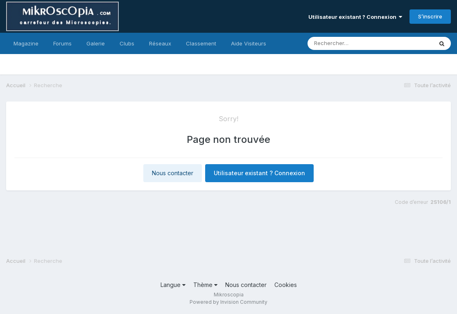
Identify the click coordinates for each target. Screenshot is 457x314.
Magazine (26, 43)
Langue (173, 284)
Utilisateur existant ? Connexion (355, 17)
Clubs (127, 43)
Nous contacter (172, 172)
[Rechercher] (347, 43)
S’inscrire (430, 16)
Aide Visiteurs (248, 43)
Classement (201, 43)
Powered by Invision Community (228, 302)
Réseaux (160, 43)
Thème (205, 284)
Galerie (95, 43)
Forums (62, 43)
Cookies (285, 284)
